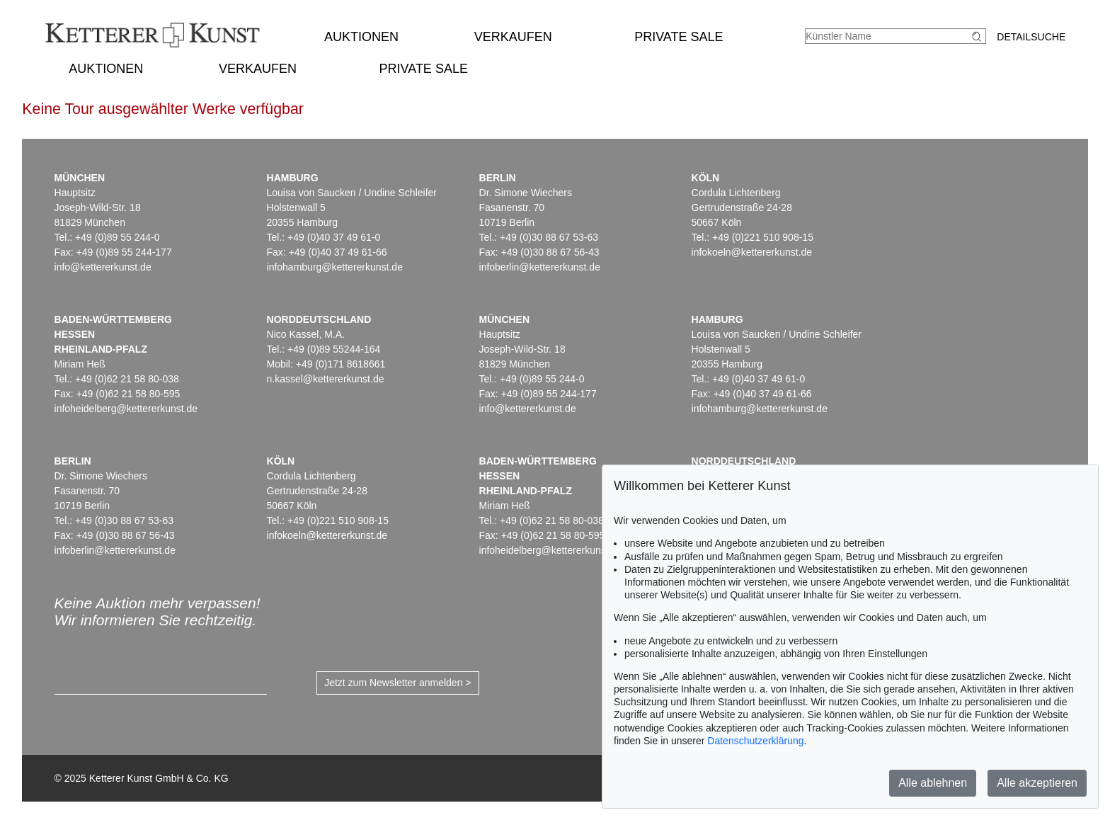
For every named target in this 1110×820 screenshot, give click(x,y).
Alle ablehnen (932, 783)
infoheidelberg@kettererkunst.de (126, 408)
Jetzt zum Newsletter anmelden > (397, 682)
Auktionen (361, 37)
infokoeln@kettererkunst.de (752, 252)
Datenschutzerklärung (755, 740)
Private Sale (678, 37)
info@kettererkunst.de (103, 267)
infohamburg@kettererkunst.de (335, 267)
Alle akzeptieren (1037, 783)
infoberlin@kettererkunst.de (539, 267)
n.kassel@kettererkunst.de (325, 379)
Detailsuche (1031, 36)
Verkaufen (513, 37)
